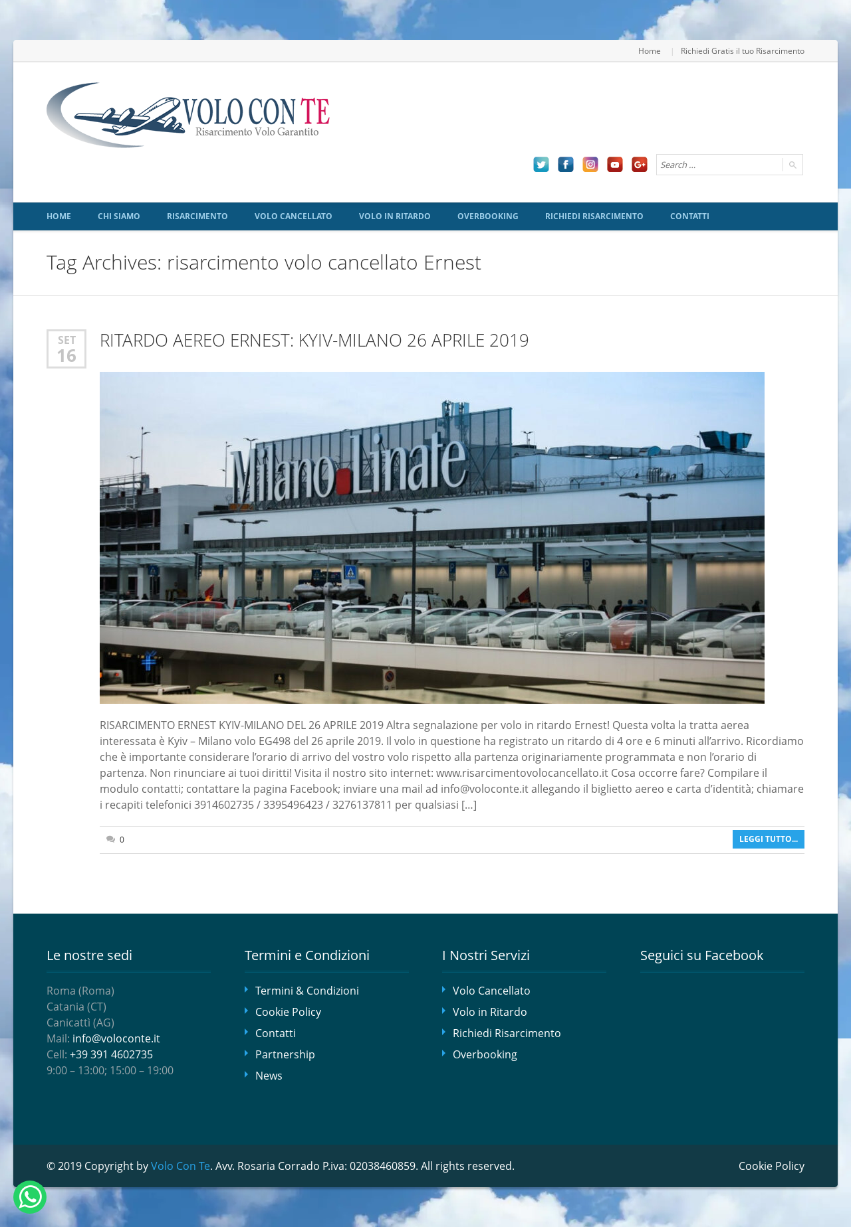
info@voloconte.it (116, 1038)
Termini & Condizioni (307, 990)
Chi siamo (119, 216)
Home (649, 50)
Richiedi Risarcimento (594, 216)
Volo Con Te (180, 1166)
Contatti (689, 216)
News (269, 1075)
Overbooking (488, 216)
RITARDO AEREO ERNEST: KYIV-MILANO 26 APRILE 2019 (314, 340)
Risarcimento (197, 216)
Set (67, 340)
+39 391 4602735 (111, 1054)
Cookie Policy (288, 1012)
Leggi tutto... (768, 839)
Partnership (285, 1054)
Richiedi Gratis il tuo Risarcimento (742, 50)
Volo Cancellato (293, 216)
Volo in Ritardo (395, 216)
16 (66, 355)
